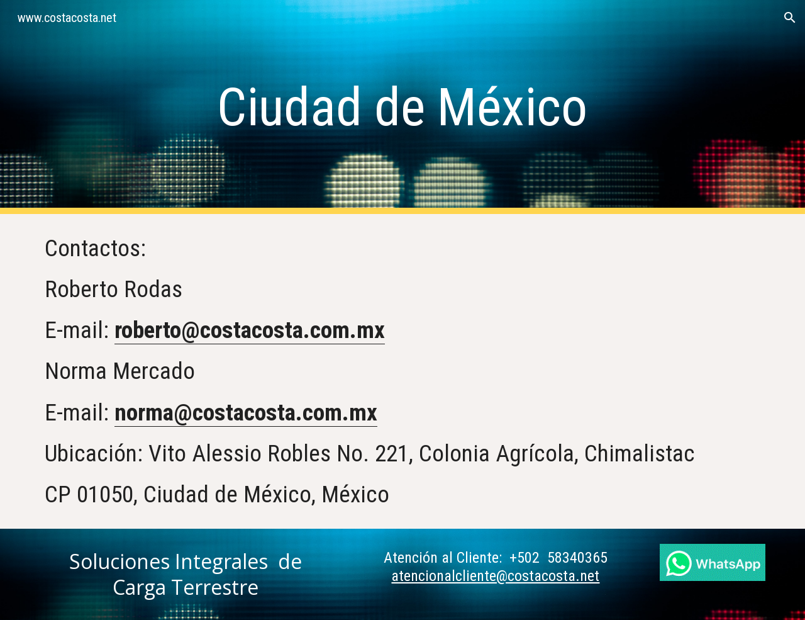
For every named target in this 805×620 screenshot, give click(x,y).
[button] (790, 18)
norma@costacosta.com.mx (245, 412)
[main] (402, 107)
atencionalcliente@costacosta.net (495, 576)
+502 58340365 (558, 557)
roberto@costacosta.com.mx (249, 330)
